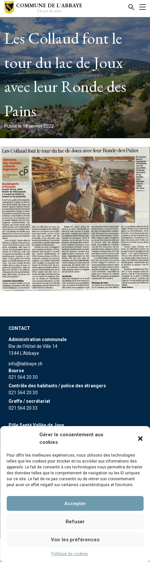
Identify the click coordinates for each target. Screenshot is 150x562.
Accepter (75, 504)
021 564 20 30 (23, 377)
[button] (140, 438)
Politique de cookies (69, 553)
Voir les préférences (75, 540)
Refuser (75, 522)
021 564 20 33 (23, 408)
